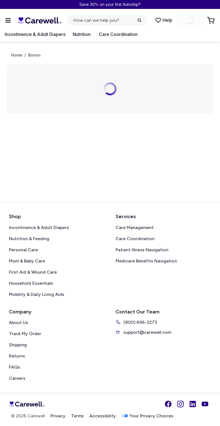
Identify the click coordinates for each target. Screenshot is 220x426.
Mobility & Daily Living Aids (36, 294)
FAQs (14, 367)
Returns (17, 356)
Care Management (135, 227)
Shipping (18, 344)
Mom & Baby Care (27, 261)
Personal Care (23, 249)
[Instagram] (180, 404)
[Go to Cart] (211, 20)
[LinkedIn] (193, 404)
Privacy (57, 415)
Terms (77, 415)
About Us (18, 322)
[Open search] (107, 20)
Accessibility (102, 415)
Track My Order (25, 333)
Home (16, 55)
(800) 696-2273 (136, 322)
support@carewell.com (143, 332)
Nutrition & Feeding (29, 238)
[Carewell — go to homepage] (39, 20)
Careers (17, 378)
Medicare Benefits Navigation (146, 261)
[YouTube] (205, 404)
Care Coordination (118, 34)
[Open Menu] (8, 20)
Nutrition (82, 34)
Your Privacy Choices (147, 415)
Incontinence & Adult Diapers (35, 34)
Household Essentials (31, 283)
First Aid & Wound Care (33, 272)
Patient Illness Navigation (142, 249)
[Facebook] (168, 404)
